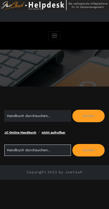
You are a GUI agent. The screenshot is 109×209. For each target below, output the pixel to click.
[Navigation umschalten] (54, 35)
